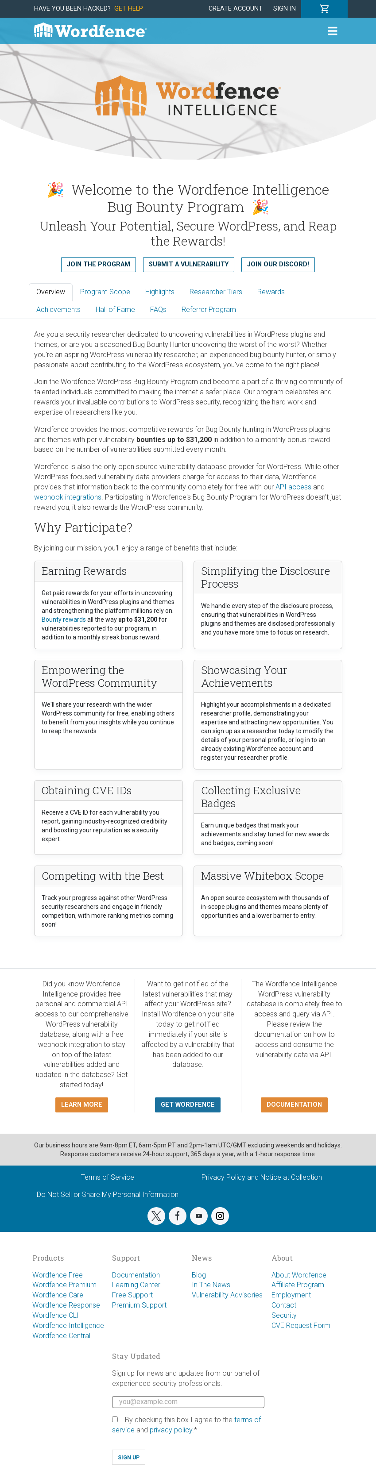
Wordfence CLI (55, 1315)
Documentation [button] (294, 1104)
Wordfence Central (61, 1335)
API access (293, 487)
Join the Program (98, 264)
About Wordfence (298, 1275)
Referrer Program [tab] (209, 309)
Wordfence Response (66, 1305)
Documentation (136, 1275)
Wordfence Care (57, 1295)
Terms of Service (107, 1177)
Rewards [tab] (271, 292)
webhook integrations (67, 497)
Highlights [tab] (159, 292)
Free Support (132, 1295)
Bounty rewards (64, 619)
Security (284, 1315)
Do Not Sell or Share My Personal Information (107, 1194)
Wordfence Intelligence (68, 1325)
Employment (291, 1295)
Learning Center (136, 1285)
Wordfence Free (57, 1275)
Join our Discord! (278, 264)
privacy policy (171, 1430)
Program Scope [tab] (105, 292)
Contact (283, 1305)
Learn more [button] (81, 1104)
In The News (211, 1285)
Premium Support (139, 1305)
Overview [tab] (50, 292)
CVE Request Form (300, 1325)
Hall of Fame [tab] (115, 309)
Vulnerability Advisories (227, 1295)
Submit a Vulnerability (189, 264)
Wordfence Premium (64, 1285)
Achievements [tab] (58, 309)
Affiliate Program (297, 1285)
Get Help (128, 8)
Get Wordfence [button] (188, 1104)
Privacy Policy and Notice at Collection (262, 1177)
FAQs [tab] (158, 309)
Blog (199, 1275)
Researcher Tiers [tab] (216, 292)
